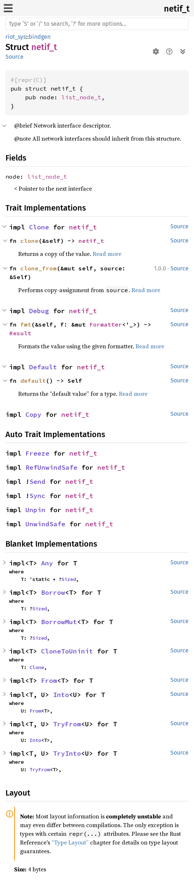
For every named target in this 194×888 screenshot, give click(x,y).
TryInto (67, 753)
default (33, 380)
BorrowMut (59, 622)
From (49, 680)
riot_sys (15, 36)
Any (47, 563)
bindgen (39, 36)
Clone (39, 227)
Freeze (37, 453)
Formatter (105, 324)
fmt (25, 324)
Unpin (35, 510)
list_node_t (81, 97)
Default (43, 367)
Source (14, 56)
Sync (37, 495)
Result (20, 333)
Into (61, 694)
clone (29, 240)
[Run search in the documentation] (97, 24)
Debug (39, 311)
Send (37, 481)
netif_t (177, 9)
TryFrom (67, 724)
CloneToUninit (67, 651)
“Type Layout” (70, 842)
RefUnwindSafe (51, 467)
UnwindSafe (45, 524)
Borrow (53, 592)
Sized (68, 579)
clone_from (38, 268)
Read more (107, 254)
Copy (33, 414)
